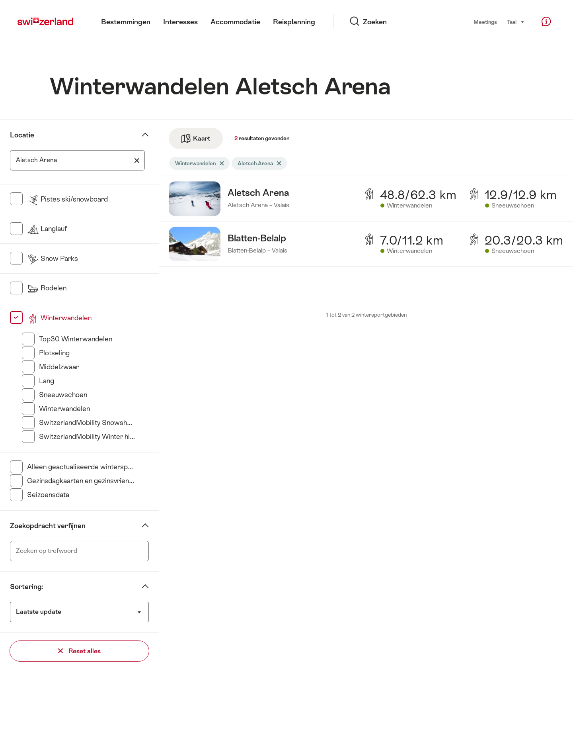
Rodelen (46, 288)
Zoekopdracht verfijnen (48, 526)
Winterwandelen (59, 318)
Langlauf (47, 229)
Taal (516, 21)
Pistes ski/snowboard (67, 199)
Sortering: (26, 587)
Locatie (22, 135)
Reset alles (79, 651)
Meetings (485, 22)
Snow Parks (52, 258)
